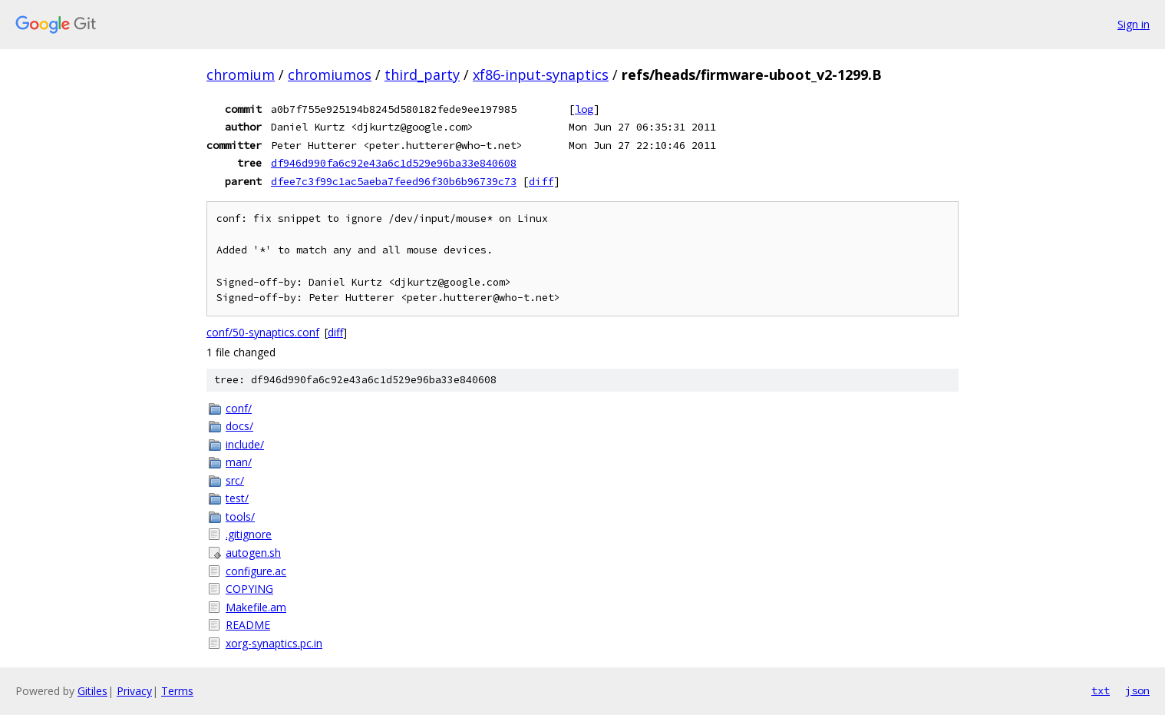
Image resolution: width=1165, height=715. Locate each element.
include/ (245, 444)
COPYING (249, 588)
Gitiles (92, 691)
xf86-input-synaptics (541, 74)
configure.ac (256, 571)
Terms (177, 691)
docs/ (239, 426)
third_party (422, 74)
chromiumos (329, 74)
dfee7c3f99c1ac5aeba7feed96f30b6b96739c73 (393, 181)
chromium (240, 74)
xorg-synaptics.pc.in (274, 643)
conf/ (239, 408)
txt (1100, 690)
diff (541, 181)
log (584, 109)
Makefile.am (256, 607)
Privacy (134, 691)
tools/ (240, 516)
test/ (237, 498)
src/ (235, 480)
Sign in (1133, 24)
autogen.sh (253, 552)
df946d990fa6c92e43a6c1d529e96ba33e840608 (393, 163)
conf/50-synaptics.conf (262, 332)
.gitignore (249, 534)
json (1137, 690)
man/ (239, 462)
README (248, 624)
